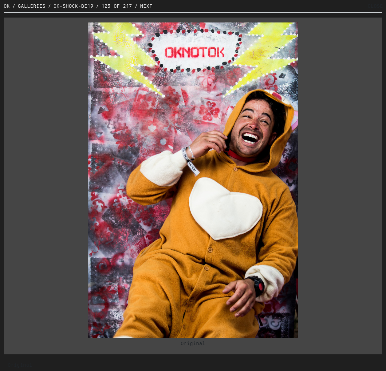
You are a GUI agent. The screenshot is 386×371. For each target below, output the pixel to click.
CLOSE (375, 6)
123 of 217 (116, 6)
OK (7, 6)
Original (193, 343)
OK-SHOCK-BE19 (73, 6)
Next (146, 6)
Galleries (31, 6)
